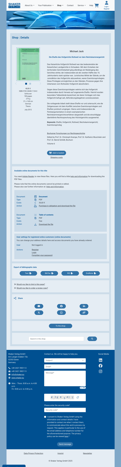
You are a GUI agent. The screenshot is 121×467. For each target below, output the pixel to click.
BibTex (49, 273)
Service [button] (81, 5)
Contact (70, 5)
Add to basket (56, 153)
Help (91, 5)
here (66, 436)
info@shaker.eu (17, 374)
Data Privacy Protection (33, 453)
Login (34, 252)
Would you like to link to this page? (31, 284)
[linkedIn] (100, 360)
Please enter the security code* (57, 405)
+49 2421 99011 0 (18, 368)
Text (28, 273)
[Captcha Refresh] (78, 397)
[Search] (56, 339)
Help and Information (55, 187)
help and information (79, 176)
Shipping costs (56, 157)
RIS (70, 273)
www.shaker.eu (17, 378)
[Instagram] (100, 371)
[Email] (65, 366)
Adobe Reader (28, 176)
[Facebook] (100, 366)
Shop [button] (60, 5)
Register (35, 250)
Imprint (60, 453)
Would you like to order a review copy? (32, 288)
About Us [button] (29, 5)
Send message (65, 444)
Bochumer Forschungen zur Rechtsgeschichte (66, 133)
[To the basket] (96, 5)
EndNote (91, 273)
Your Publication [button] (45, 5)
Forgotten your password (42, 255)
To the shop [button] (60, 326)
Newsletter (87, 453)
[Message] (65, 378)
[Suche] (92, 339)
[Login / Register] (106, 5)
